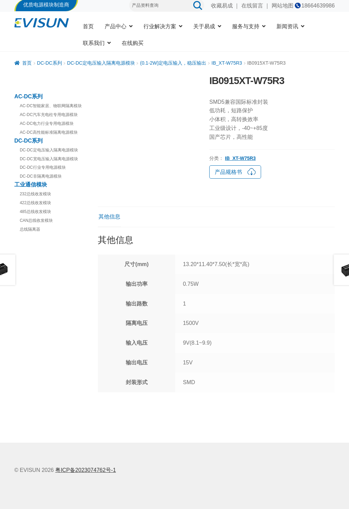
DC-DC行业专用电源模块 (43, 167)
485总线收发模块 (35, 211)
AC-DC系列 (28, 96)
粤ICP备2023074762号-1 (85, 470)
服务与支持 (245, 26)
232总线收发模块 (35, 194)
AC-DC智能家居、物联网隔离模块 (51, 105)
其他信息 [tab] (109, 216)
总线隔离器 (30, 229)
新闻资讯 (287, 26)
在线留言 (252, 6)
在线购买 (132, 43)
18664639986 (318, 6)
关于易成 (204, 26)
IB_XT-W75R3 (227, 63)
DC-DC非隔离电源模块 (41, 176)
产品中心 (115, 26)
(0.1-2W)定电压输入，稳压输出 (173, 63)
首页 (88, 26)
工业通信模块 (30, 184)
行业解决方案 (159, 26)
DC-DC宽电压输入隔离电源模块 (49, 159)
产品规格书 (235, 171)
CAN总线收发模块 (36, 220)
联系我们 (94, 43)
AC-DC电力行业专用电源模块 (47, 123)
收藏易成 (222, 6)
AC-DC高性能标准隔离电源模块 (49, 132)
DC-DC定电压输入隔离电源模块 (101, 63)
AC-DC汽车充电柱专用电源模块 (49, 114)
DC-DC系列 (49, 63)
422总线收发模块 (35, 202)
